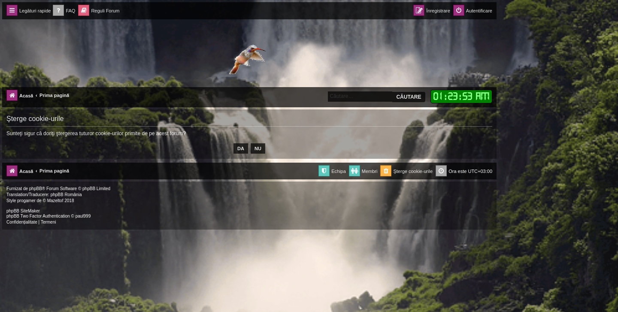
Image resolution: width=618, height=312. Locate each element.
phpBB (35, 188)
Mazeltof (55, 200)
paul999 (83, 216)
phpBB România (66, 194)
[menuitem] (64, 11)
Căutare (408, 97)
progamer (26, 200)
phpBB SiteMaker (23, 211)
